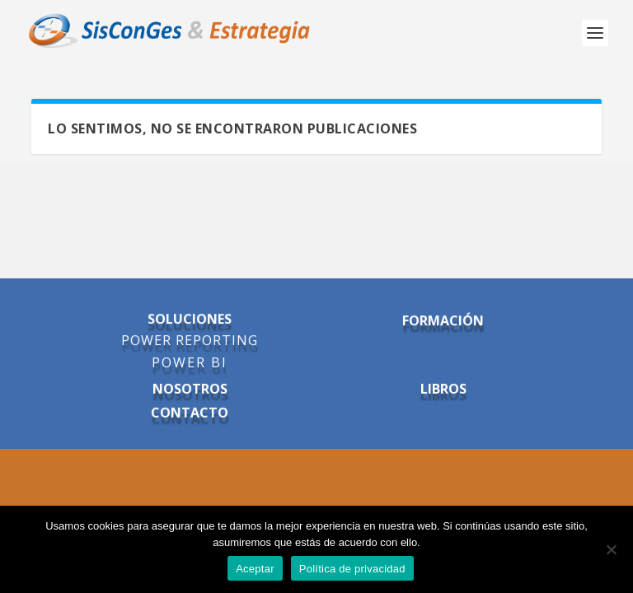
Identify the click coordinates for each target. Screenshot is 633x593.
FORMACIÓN (443, 321)
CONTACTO (189, 413)
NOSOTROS (189, 389)
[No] (611, 549)
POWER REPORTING (189, 341)
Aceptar (255, 569)
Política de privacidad (352, 569)
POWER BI (189, 363)
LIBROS (443, 389)
